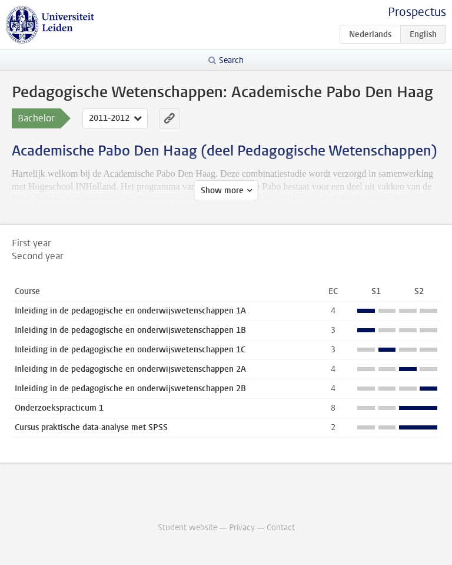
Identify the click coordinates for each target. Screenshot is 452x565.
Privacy (242, 527)
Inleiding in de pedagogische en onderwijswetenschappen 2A (130, 369)
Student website (187, 527)
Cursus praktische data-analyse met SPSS (91, 427)
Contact (281, 527)
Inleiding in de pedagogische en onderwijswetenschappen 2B (130, 388)
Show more (222, 190)
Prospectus (417, 12)
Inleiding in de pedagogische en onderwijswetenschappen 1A (130, 310)
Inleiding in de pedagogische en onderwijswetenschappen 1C (130, 349)
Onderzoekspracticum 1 (59, 408)
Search (231, 60)
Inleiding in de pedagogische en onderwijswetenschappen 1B (130, 330)
